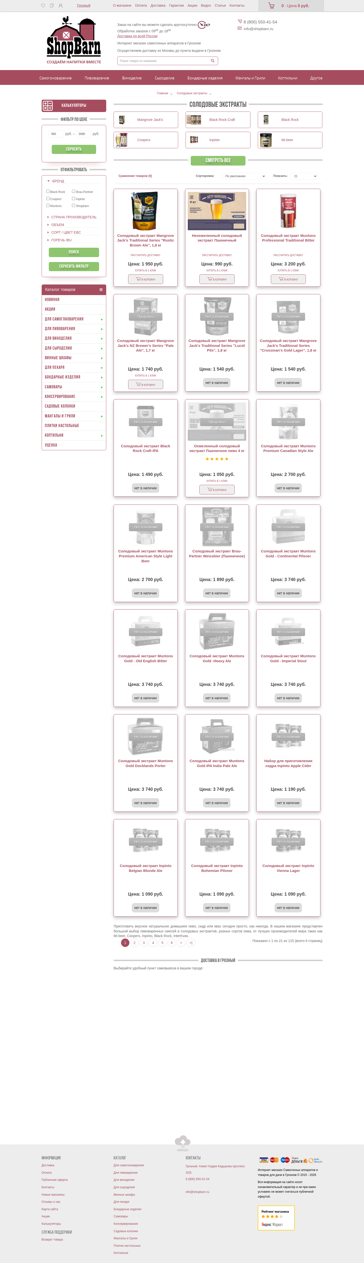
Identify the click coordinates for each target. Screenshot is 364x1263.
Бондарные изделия (127, 1209)
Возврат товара (52, 1239)
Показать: (278, 176)
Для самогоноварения (129, 1165)
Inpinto (78, 199)
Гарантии (176, 5)
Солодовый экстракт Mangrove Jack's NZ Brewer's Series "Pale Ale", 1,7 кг (145, 345)
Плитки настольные (127, 1245)
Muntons (54, 206)
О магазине (122, 5)
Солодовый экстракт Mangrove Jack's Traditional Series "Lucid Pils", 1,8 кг (217, 345)
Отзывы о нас (51, 1202)
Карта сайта (50, 1209)
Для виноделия (124, 1180)
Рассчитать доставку (145, 255)
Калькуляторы (74, 105)
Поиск (74, 252)
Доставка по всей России (137, 36)
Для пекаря (121, 1202)
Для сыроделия (124, 1187)
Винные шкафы (124, 1194)
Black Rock (55, 192)
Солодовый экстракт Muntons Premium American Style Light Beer (145, 556)
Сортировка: (205, 176)
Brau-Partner (82, 192)
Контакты (237, 5)
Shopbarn (80, 206)
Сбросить (74, 149)
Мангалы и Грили (125, 1238)
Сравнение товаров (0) (135, 176)
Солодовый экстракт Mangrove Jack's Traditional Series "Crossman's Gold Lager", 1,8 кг (288, 345)
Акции (192, 5)
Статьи (220, 5)
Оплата (141, 5)
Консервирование (126, 1223)
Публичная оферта (55, 1180)
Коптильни (121, 1253)
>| (191, 943)
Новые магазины (53, 1194)
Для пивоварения (126, 1172)
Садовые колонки (126, 1231)
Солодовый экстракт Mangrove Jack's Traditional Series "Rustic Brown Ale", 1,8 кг (145, 240)
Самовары (121, 1216)
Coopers (54, 199)
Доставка (158, 5)
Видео (206, 5)
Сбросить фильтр (74, 266)
